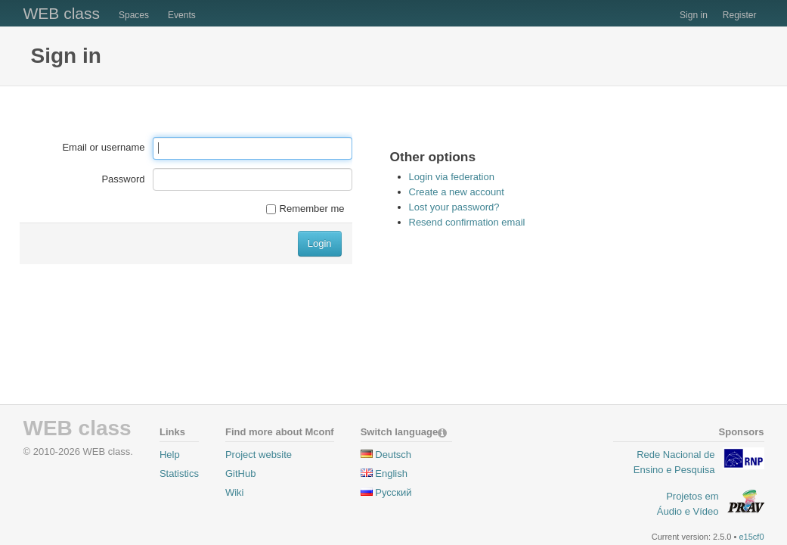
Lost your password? (454, 207)
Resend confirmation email (467, 222)
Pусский (393, 492)
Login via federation (451, 176)
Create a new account (456, 192)
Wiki (234, 492)
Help (170, 454)
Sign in (694, 15)
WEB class (62, 13)
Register (740, 15)
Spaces (134, 15)
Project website (258, 454)
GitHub (240, 473)
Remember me (305, 208)
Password (122, 179)
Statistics (179, 473)
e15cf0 (751, 536)
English (391, 473)
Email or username (103, 147)
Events (182, 15)
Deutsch (393, 454)
